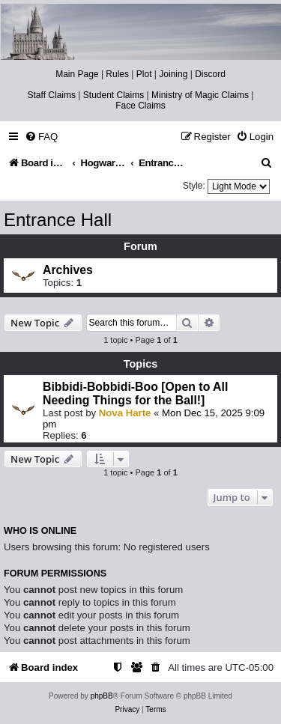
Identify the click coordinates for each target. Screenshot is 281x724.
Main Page (76, 74)
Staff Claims (52, 95)
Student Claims (113, 95)
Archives (68, 270)
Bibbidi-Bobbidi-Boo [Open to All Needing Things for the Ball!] (135, 393)
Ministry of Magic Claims (200, 95)
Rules (117, 74)
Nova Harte (125, 413)
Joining (173, 74)
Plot (144, 74)
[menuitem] (41, 136)
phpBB (102, 696)
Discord (210, 74)
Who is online (40, 531)
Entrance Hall (58, 220)
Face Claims (140, 105)
